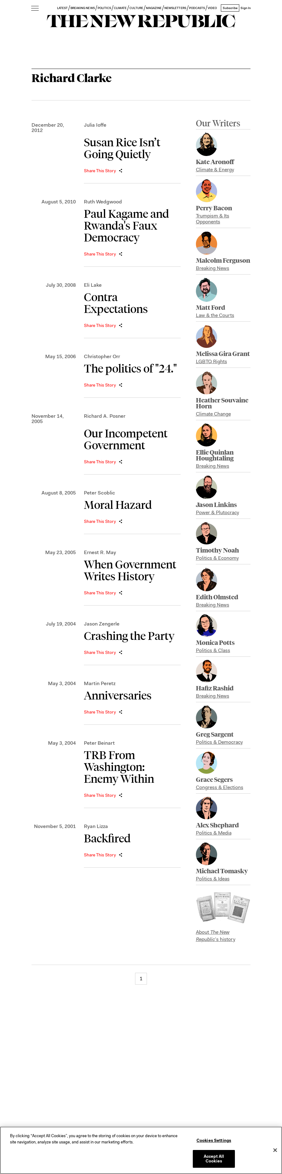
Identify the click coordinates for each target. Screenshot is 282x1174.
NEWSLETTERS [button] (175, 8)
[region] (141, 1150)
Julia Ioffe (95, 125)
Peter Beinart (99, 743)
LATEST (62, 8)
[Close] (275, 1150)
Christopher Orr (102, 356)
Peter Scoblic (99, 493)
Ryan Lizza (96, 826)
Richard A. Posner (104, 416)
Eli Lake (93, 285)
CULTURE (136, 8)
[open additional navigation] (35, 8)
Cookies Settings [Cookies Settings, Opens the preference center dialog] (214, 1140)
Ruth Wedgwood (103, 201)
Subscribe (230, 8)
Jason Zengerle (101, 624)
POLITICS (104, 8)
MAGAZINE (154, 8)
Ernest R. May (100, 552)
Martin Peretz (99, 683)
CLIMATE (120, 8)
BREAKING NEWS (82, 8)
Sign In (246, 8)
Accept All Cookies (214, 1159)
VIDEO (212, 8)
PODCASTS (197, 8)
